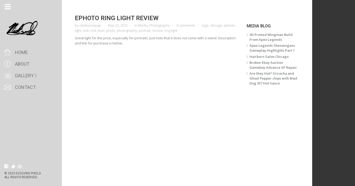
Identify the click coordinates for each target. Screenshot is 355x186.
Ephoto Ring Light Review (117, 18)
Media (143, 25)
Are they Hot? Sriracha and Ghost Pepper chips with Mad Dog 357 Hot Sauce (273, 78)
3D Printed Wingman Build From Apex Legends (271, 37)
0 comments (185, 25)
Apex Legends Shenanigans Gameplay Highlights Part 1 (272, 48)
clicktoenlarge (90, 25)
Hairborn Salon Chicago (269, 56)
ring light (170, 30)
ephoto (229, 25)
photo (110, 30)
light (78, 30)
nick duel (97, 30)
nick (86, 30)
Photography (159, 25)
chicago (216, 25)
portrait (144, 30)
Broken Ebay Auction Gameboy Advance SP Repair (273, 65)
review (157, 30)
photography (127, 30)
